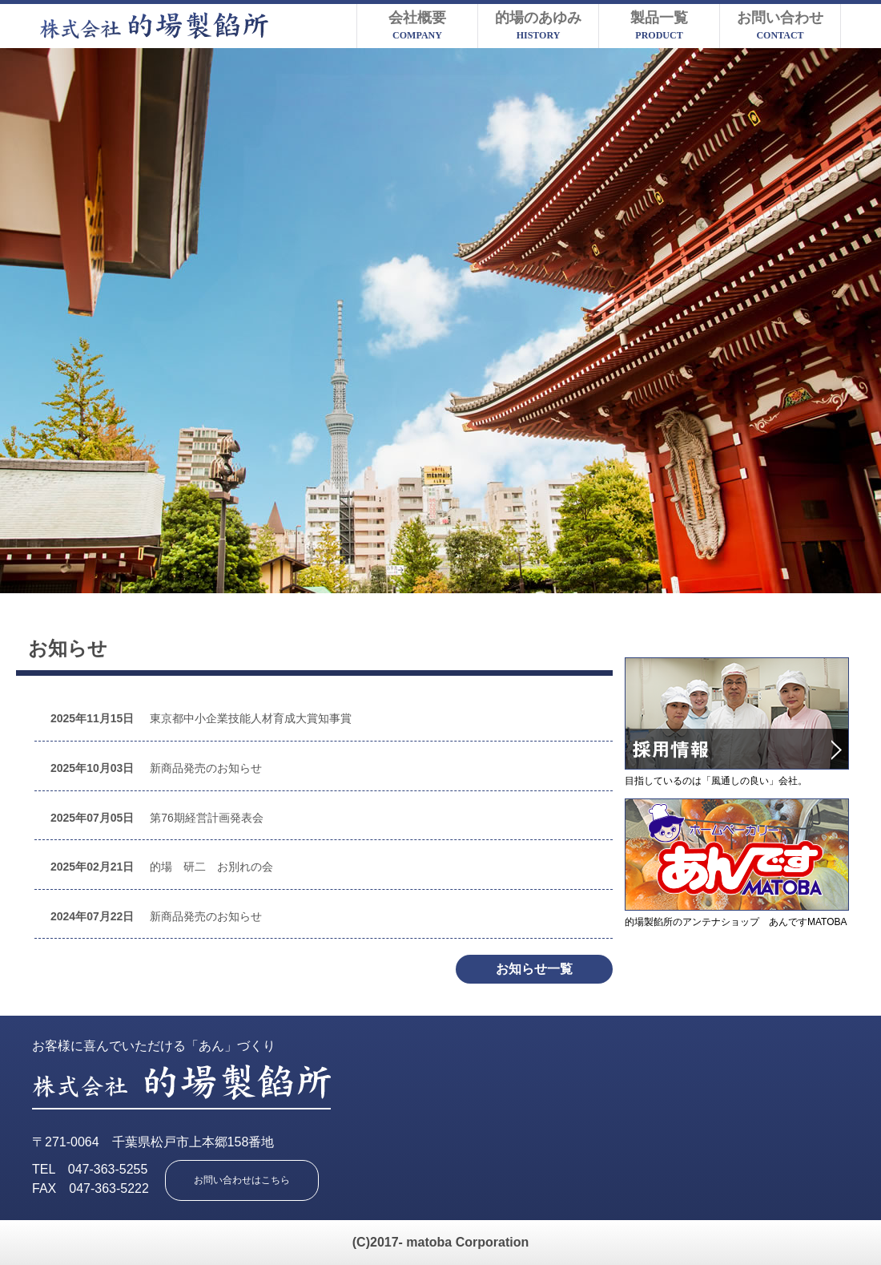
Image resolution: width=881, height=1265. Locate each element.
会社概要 (417, 25)
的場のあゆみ (538, 25)
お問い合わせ (780, 25)
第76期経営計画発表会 (156, 817)
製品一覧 (659, 25)
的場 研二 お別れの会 (161, 866)
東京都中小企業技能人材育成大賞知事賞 (201, 718)
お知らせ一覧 (534, 969)
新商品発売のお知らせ (156, 768)
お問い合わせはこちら (242, 1180)
